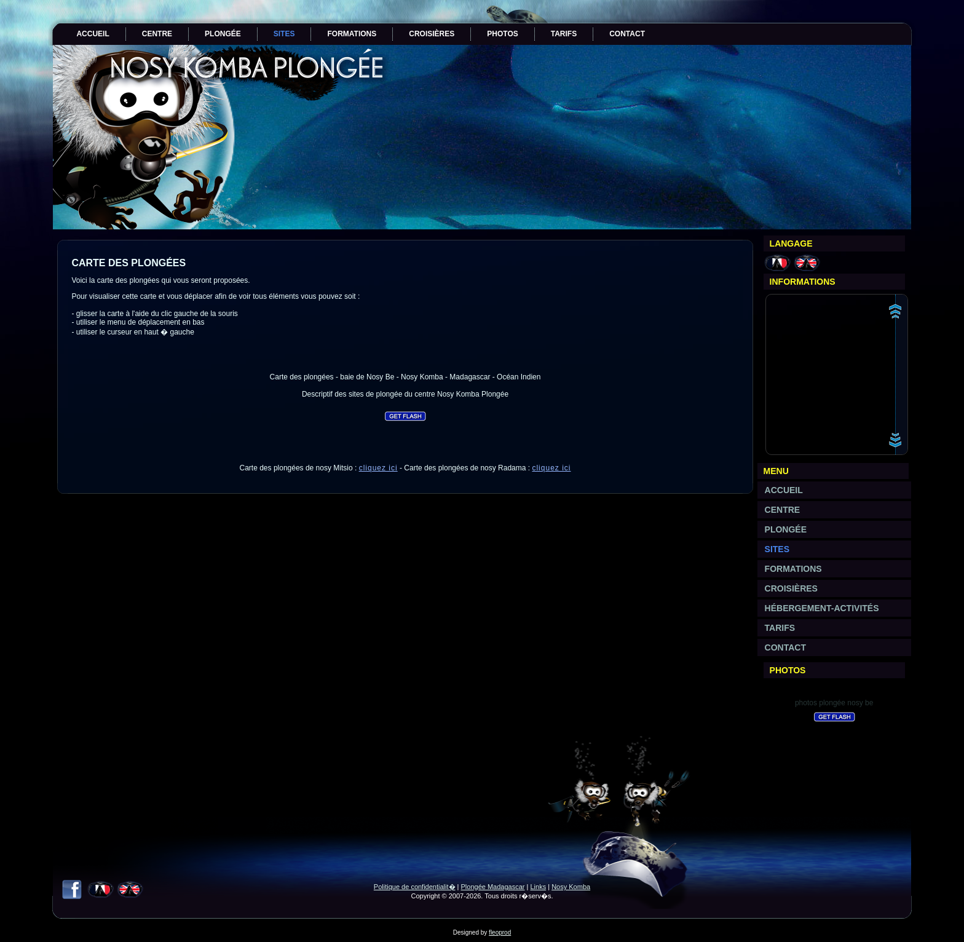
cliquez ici (378, 468)
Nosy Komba (570, 886)
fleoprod (500, 932)
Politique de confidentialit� (415, 886)
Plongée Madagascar (493, 886)
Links (538, 886)
